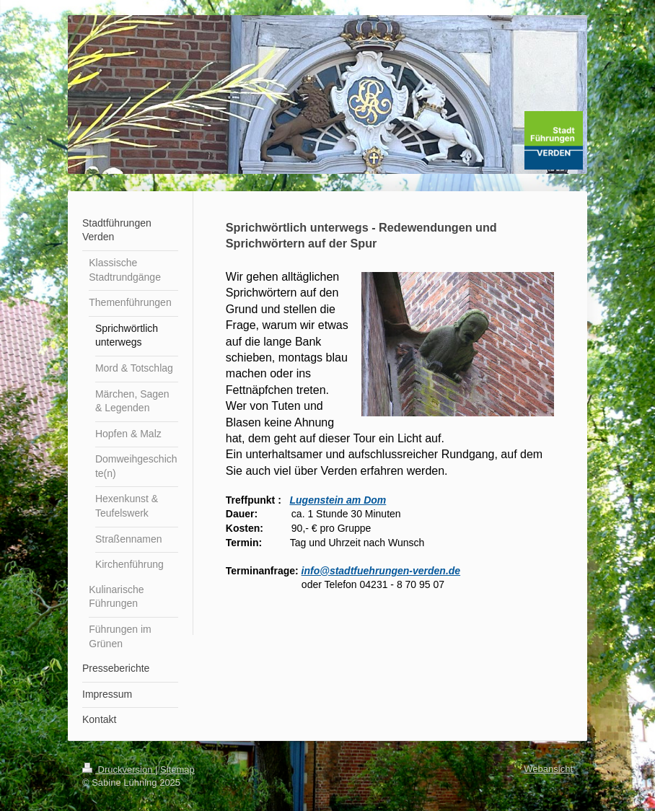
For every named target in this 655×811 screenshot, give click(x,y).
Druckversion (118, 769)
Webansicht (548, 768)
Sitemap (177, 769)
